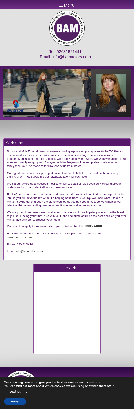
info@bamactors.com (71, 57)
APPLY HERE (93, 226)
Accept (15, 401)
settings (15, 391)
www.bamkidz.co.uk (19, 237)
